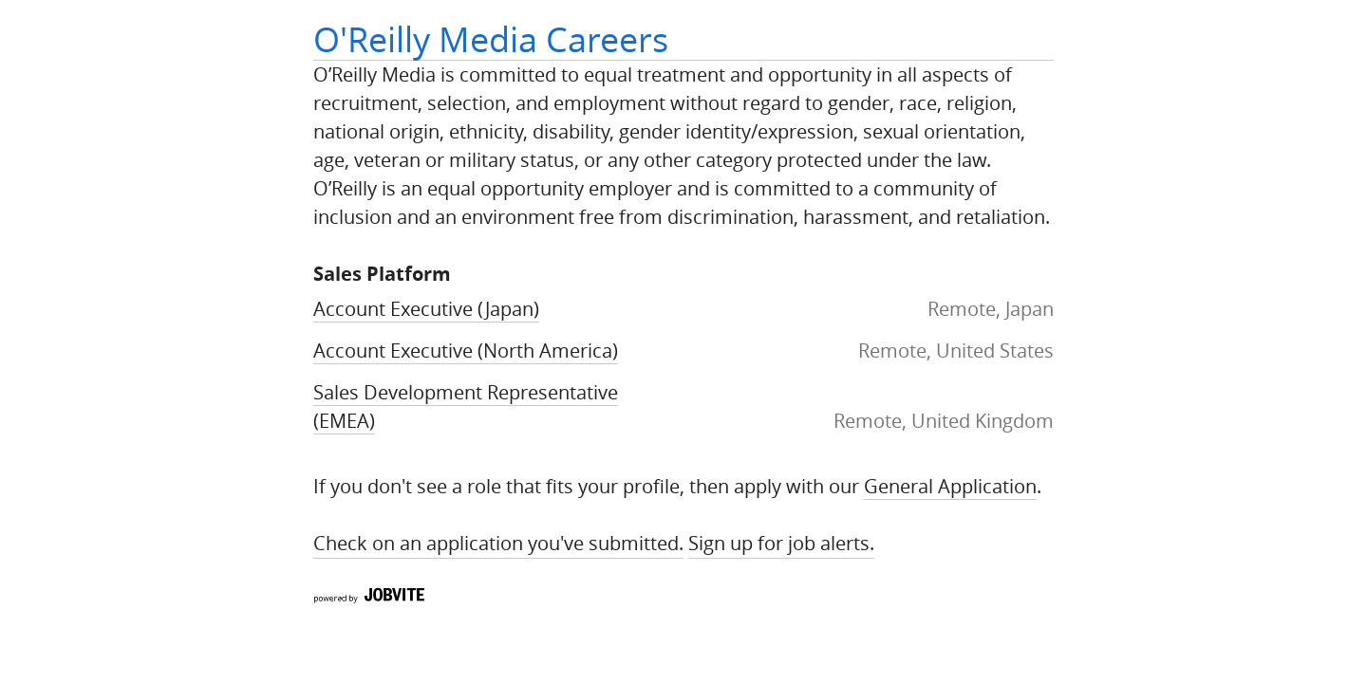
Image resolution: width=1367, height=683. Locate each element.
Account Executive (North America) (465, 350)
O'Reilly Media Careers (490, 39)
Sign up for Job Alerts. (781, 543)
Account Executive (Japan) (426, 309)
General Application (950, 486)
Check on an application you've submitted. (498, 543)
